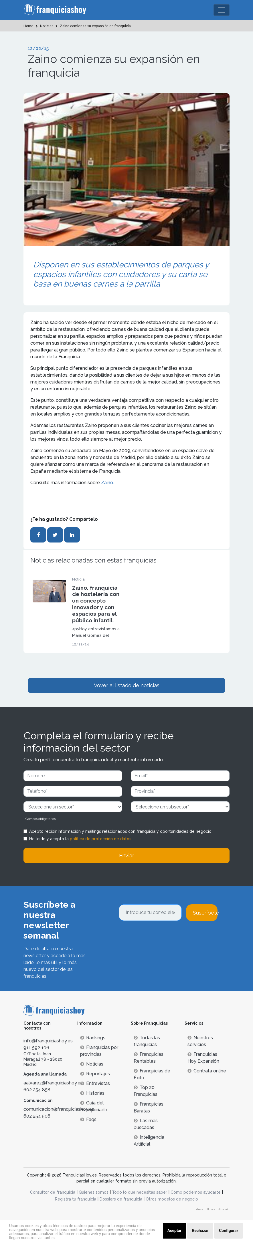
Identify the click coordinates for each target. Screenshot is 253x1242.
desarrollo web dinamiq (213, 1209)
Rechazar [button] (200, 1230)
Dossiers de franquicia (121, 1199)
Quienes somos (93, 1192)
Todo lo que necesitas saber (139, 1192)
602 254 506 (36, 1116)
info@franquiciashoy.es (48, 1041)
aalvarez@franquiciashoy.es (53, 1083)
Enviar (126, 855)
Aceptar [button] (174, 1230)
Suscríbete (205, 913)
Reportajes (95, 1073)
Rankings (92, 1037)
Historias (92, 1093)
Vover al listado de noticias (126, 685)
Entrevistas (95, 1083)
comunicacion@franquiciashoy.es (58, 1109)
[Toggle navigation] (222, 10)
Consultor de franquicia (52, 1192)
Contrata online (206, 1071)
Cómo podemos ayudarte (196, 1192)
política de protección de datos (100, 838)
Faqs (88, 1119)
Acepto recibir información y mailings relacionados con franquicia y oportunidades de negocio (120, 831)
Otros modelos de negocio (172, 1199)
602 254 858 (36, 1089)
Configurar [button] (228, 1230)
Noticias (91, 1064)
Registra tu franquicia (75, 1199)
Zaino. (107, 482)
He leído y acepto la (80, 838)
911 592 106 (36, 1047)
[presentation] (162, 936)
